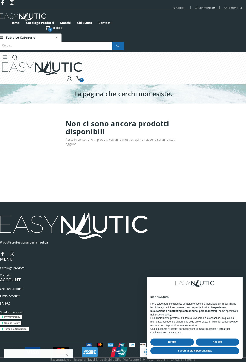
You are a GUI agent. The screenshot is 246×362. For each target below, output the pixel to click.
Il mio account (10, 296)
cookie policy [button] (164, 314)
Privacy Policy (12, 316)
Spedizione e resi (11, 312)
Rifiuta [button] (172, 341)
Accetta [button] (217, 341)
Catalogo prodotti (12, 268)
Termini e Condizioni (15, 329)
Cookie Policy (12, 323)
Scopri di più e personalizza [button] (195, 350)
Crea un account (11, 289)
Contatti (5, 275)
